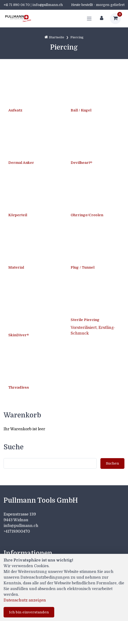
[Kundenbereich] (101, 18)
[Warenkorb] (115, 18)
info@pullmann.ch (21, 526)
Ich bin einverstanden (29, 612)
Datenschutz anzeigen (25, 600)
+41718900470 (17, 531)
